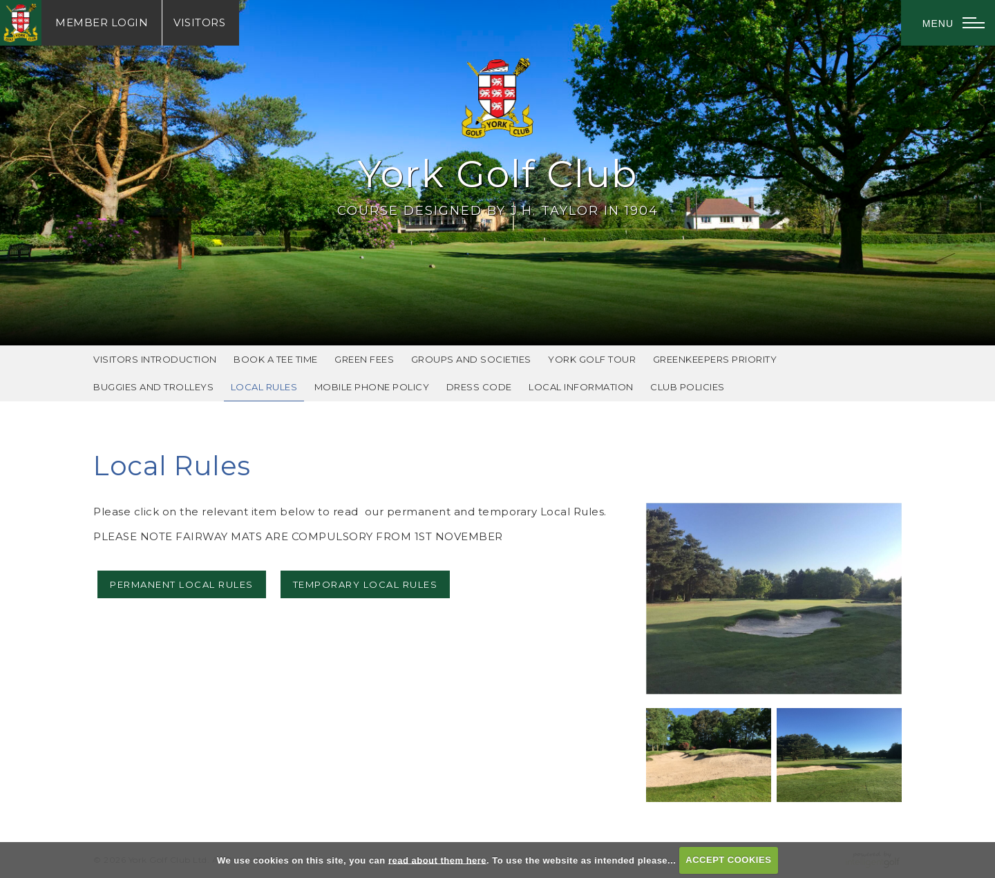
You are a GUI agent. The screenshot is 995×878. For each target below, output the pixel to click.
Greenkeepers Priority (715, 359)
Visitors (199, 22)
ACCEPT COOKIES (728, 860)
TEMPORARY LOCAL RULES (365, 584)
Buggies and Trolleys (153, 386)
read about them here (437, 860)
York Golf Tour (592, 359)
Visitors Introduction (155, 359)
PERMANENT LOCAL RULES (182, 584)
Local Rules (264, 386)
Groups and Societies (471, 359)
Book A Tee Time (276, 359)
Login (101, 22)
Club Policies (687, 386)
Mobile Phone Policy (372, 386)
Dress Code (479, 386)
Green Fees (364, 359)
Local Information (581, 386)
